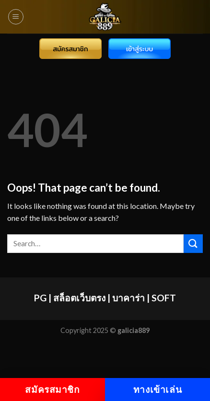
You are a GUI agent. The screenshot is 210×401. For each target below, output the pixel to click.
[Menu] (15, 16)
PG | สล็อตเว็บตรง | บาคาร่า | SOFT (105, 297)
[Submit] (193, 243)
